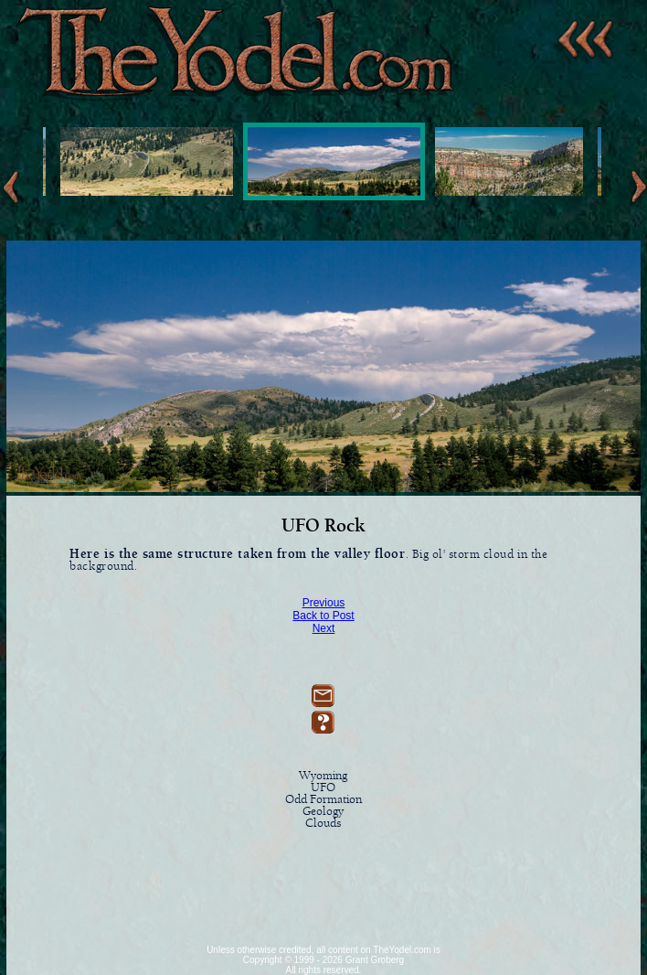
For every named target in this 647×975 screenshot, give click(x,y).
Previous (323, 602)
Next (324, 628)
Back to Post (323, 615)
